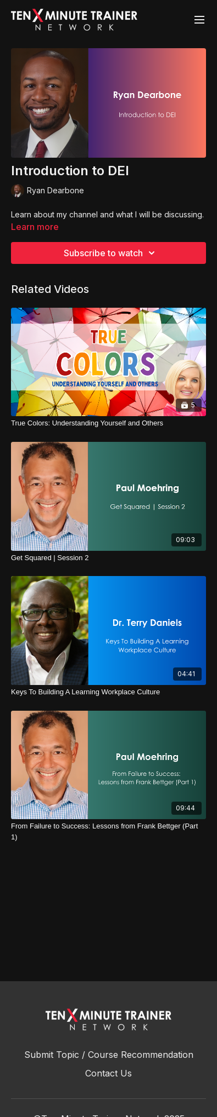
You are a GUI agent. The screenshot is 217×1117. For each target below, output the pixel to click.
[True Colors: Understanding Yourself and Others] (108, 423)
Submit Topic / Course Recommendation (108, 1054)
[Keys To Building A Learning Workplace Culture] (108, 692)
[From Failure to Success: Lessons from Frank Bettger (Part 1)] (108, 831)
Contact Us (108, 1073)
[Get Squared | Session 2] (108, 557)
